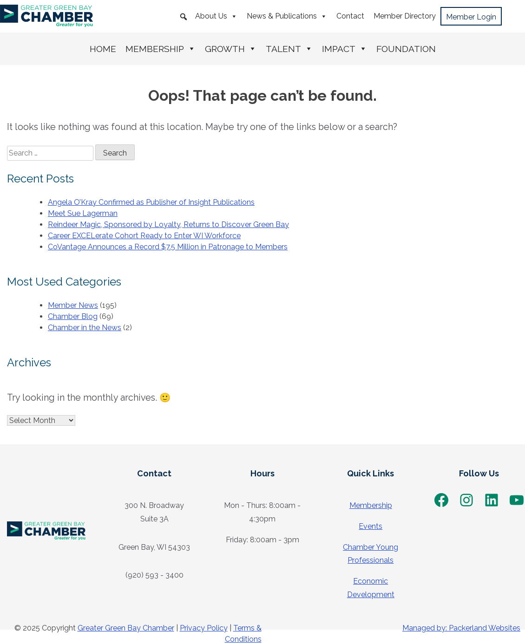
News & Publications (287, 16)
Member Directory (405, 16)
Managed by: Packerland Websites (461, 628)
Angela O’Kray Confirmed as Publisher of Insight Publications (151, 202)
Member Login (471, 17)
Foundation (406, 49)
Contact (350, 16)
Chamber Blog (73, 316)
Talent (289, 49)
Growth (230, 49)
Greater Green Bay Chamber (126, 628)
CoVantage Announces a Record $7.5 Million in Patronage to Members (168, 246)
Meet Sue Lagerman (83, 213)
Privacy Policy (204, 628)
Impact (344, 49)
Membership (160, 49)
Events (370, 526)
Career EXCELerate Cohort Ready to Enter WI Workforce (144, 235)
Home (103, 49)
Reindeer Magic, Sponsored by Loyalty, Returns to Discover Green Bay (168, 224)
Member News (73, 305)
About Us (216, 16)
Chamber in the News (84, 327)
